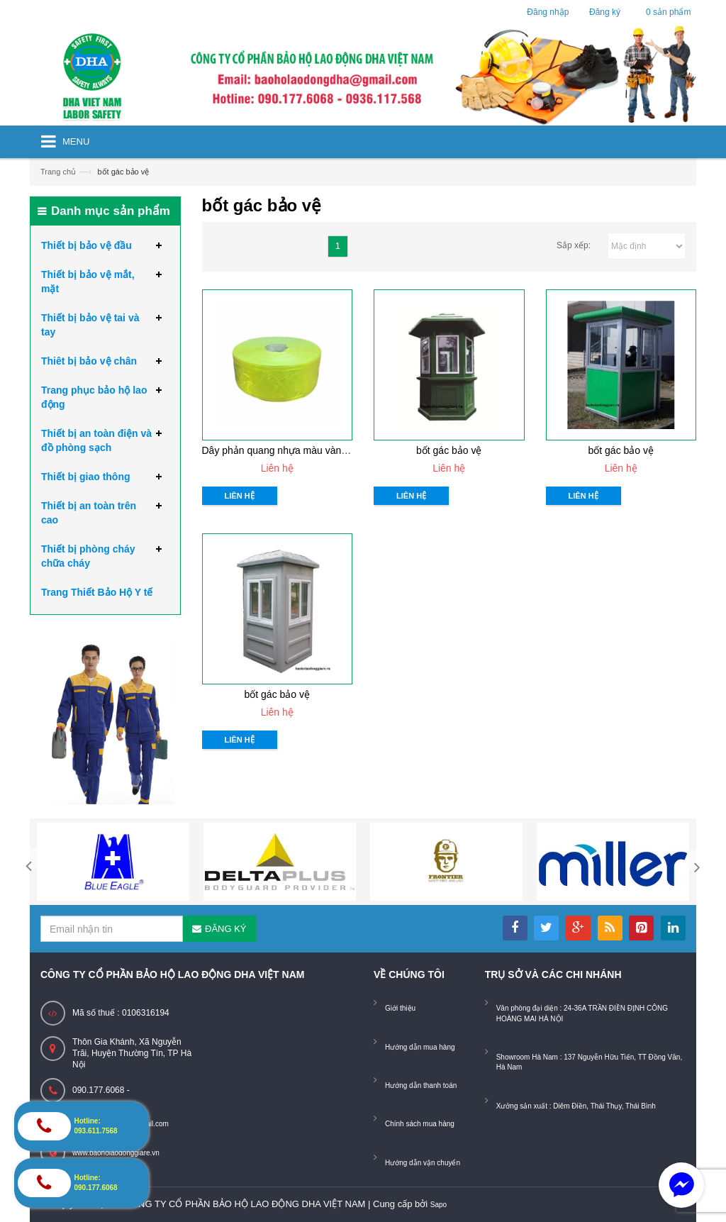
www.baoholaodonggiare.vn (116, 1153)
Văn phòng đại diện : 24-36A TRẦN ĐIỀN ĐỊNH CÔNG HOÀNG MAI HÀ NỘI (582, 1013)
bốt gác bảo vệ (449, 450)
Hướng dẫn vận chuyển (422, 1163)
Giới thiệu (400, 1008)
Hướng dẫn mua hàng (420, 1047)
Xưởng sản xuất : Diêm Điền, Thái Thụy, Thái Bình (576, 1106)
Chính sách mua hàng (419, 1124)
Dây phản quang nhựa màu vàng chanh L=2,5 (303, 450)
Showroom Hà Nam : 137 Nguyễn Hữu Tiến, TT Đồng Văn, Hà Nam (589, 1062)
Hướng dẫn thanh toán (421, 1085)
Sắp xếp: (574, 245)
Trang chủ (58, 171)
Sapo (438, 1205)
